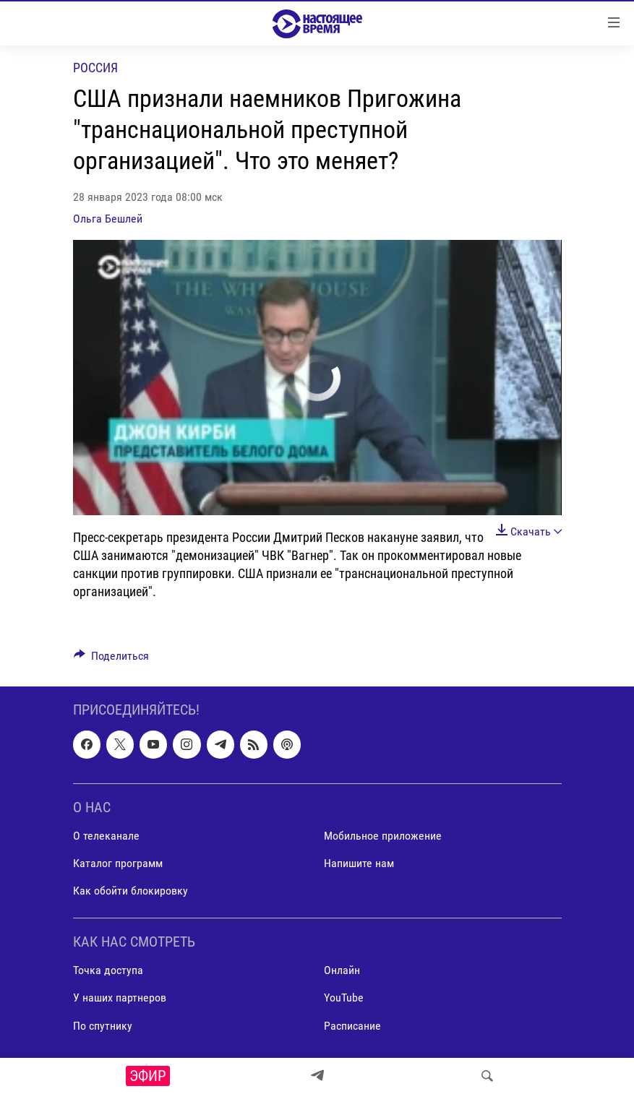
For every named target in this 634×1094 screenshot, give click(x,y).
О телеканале (106, 836)
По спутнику (102, 1026)
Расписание (352, 1026)
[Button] (112, 659)
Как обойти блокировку (130, 891)
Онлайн (342, 971)
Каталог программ (118, 863)
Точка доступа (108, 971)
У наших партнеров (119, 998)
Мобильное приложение (383, 836)
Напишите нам (359, 863)
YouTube (344, 998)
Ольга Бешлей (107, 218)
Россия (95, 67)
